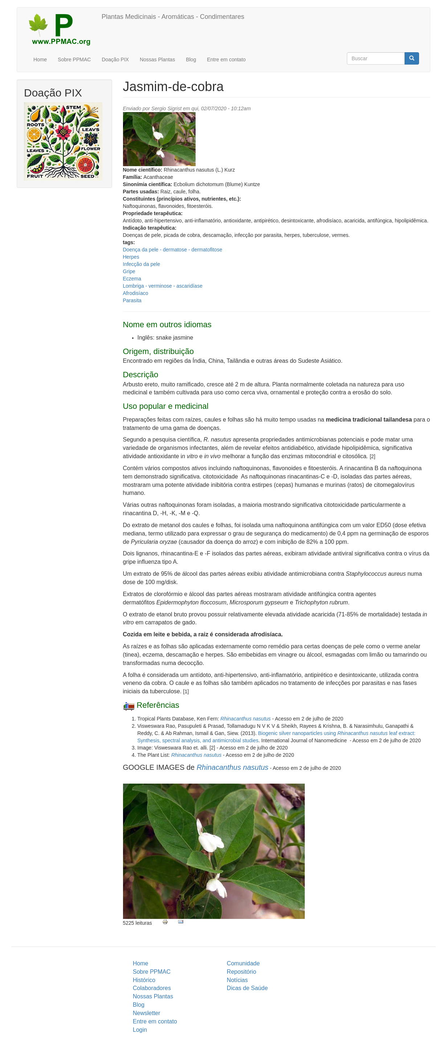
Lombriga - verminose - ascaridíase (162, 286)
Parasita (132, 300)
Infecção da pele (141, 264)
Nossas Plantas (157, 59)
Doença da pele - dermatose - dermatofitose (172, 249)
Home (40, 59)
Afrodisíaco (135, 293)
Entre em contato (226, 59)
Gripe (129, 271)
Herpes (131, 257)
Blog (191, 59)
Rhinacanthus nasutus (246, 719)
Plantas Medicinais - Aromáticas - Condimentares (173, 16)
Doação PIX (115, 59)
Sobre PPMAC (74, 59)
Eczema (132, 279)
